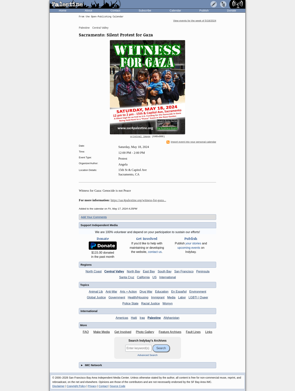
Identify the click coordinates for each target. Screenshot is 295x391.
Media (171, 297)
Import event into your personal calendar (191, 141)
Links (208, 332)
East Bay (149, 271)
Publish (204, 10)
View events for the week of (194, 20)
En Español (179, 291)
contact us (155, 251)
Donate (231, 10)
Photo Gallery (145, 332)
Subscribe (145, 10)
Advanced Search (148, 355)
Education (161, 291)
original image (140, 136)
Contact (115, 10)
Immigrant (157, 297)
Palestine (84, 27)
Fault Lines (193, 332)
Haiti (134, 317)
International (167, 277)
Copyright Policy (76, 386)
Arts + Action (128, 291)
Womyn (168, 303)
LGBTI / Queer (198, 297)
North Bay (133, 271)
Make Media (101, 332)
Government (117, 297)
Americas (122, 317)
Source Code (117, 386)
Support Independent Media (99, 225)
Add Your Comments (94, 217)
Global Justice (96, 297)
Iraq (142, 317)
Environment (197, 291)
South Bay (165, 271)
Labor (182, 297)
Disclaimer (58, 386)
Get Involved (122, 332)
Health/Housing (138, 297)
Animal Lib (96, 291)
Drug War (146, 291)
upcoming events (188, 247)
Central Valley (100, 27)
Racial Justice (150, 303)
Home (62, 10)
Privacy (92, 386)
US (154, 277)
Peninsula (202, 271)
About (88, 10)
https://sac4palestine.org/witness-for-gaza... (138, 200)
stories (193, 243)
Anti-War (111, 291)
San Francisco (183, 271)
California (143, 277)
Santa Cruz (126, 277)
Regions (86, 264)
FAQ (86, 332)
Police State (130, 303)
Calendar (175, 10)
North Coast (94, 271)
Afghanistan (171, 317)
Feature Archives (170, 332)
